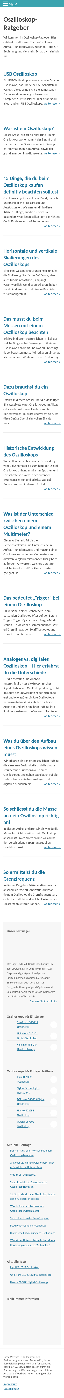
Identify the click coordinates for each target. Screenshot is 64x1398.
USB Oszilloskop (20, 74)
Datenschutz (11, 1389)
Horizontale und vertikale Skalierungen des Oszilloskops (30, 257)
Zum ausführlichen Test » (43, 1001)
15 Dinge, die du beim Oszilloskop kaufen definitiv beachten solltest (30, 185)
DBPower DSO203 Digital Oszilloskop (30, 1102)
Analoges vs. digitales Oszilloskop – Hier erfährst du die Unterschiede (31, 666)
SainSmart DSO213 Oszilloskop (27, 1025)
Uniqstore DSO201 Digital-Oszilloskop (27, 1036)
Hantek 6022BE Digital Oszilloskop (29, 1282)
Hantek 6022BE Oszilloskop (25, 1113)
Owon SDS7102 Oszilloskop (25, 1124)
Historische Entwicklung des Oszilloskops (32, 1233)
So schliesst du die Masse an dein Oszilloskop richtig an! (31, 815)
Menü (13, 4)
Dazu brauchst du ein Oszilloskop (28, 1225)
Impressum (10, 1384)
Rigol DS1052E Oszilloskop (25, 1079)
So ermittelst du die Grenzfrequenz (29, 1218)
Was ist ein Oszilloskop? (28, 128)
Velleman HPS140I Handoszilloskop (27, 1047)
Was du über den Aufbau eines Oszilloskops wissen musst (30, 747)
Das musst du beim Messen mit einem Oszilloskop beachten (25, 325)
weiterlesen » (52, 103)
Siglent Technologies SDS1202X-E (28, 1090)
